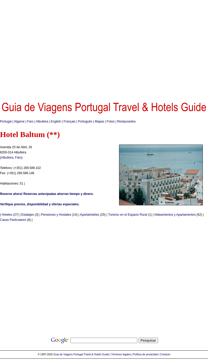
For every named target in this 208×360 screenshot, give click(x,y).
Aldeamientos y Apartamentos (175, 214)
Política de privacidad (145, 354)
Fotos (111, 121)
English (56, 121)
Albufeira (42, 121)
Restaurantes (126, 121)
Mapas (99, 121)
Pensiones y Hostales (56, 214)
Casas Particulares (13, 220)
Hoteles (7, 214)
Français (69, 121)
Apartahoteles (89, 214)
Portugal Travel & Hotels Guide (91, 354)
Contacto (165, 354)
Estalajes (27, 214)
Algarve (19, 121)
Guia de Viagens (63, 354)
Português (85, 121)
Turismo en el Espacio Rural (127, 214)
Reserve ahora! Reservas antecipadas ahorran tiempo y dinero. (47, 194)
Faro (30, 121)
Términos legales (121, 354)
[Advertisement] (49, 48)
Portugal (6, 121)
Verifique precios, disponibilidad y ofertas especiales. (39, 204)
